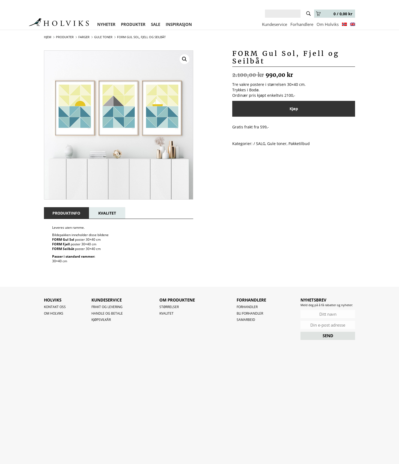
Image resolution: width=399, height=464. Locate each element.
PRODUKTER (133, 24)
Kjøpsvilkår (101, 319)
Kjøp (294, 108)
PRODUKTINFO (66, 213)
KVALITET (107, 213)
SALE (155, 24)
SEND (328, 335)
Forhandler (247, 307)
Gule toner (277, 143)
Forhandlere (301, 24)
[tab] (66, 213)
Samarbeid (246, 319)
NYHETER (106, 24)
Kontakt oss (55, 307)
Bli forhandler (250, 313)
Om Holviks (328, 24)
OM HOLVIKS (53, 313)
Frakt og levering (107, 307)
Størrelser (169, 307)
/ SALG (259, 143)
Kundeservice (274, 24)
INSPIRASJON (179, 24)
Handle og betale (107, 313)
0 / (334, 13)
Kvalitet (166, 313)
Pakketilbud (299, 143)
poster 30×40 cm (76, 239)
